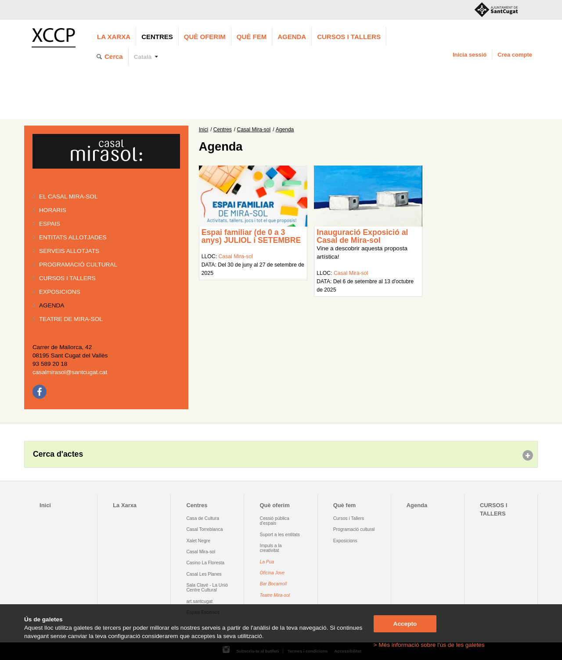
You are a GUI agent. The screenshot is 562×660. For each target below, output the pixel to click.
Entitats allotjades (73, 237)
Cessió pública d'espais (274, 521)
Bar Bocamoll (273, 583)
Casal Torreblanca (204, 529)
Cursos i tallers (67, 278)
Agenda (291, 36)
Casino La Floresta (205, 562)
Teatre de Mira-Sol (71, 319)
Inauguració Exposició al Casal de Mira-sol (362, 236)
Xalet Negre (198, 540)
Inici (203, 129)
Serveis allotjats (69, 251)
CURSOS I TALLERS (349, 36)
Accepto (405, 623)
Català (143, 57)
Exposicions (59, 292)
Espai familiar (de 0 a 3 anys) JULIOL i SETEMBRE (251, 236)
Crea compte (514, 54)
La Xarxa (113, 36)
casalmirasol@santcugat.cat (69, 372)
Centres (157, 36)
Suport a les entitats (280, 534)
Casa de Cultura (202, 518)
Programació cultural (78, 264)
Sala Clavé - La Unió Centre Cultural (207, 587)
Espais (49, 223)
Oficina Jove (272, 572)
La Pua (267, 561)
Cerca (113, 56)
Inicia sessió (469, 54)
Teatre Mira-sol (275, 595)
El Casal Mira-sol (68, 196)
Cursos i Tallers (348, 518)
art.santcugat (199, 601)
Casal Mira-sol (254, 129)
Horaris (52, 210)
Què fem (252, 36)
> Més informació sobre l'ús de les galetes (429, 645)
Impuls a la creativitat (271, 548)
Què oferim (205, 36)
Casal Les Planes (203, 574)
